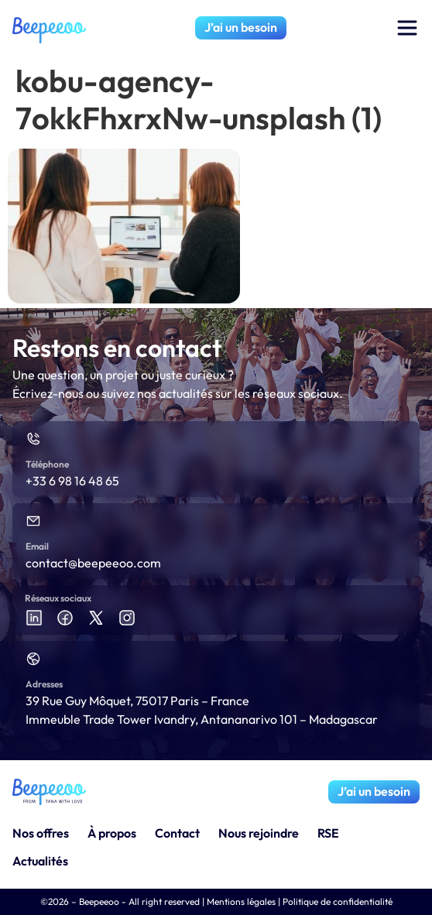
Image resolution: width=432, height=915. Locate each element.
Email (37, 546)
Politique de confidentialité (338, 901)
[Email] (33, 521)
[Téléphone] (33, 439)
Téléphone (47, 464)
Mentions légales (241, 901)
